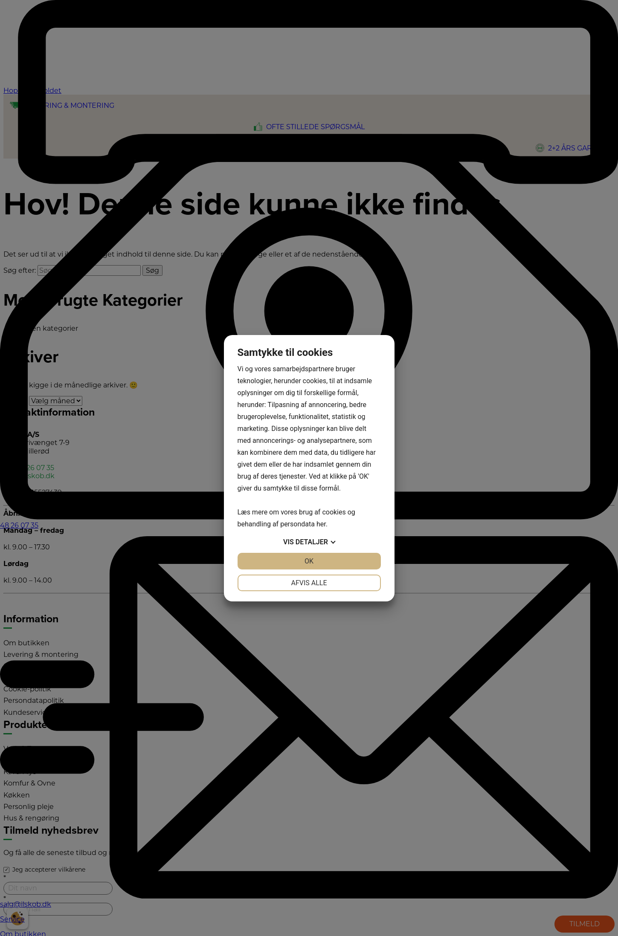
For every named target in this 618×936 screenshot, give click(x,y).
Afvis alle (309, 583)
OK (309, 561)
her (321, 524)
